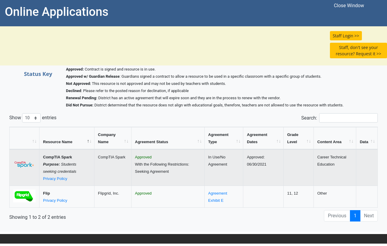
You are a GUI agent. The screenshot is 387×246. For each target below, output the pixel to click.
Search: (339, 118)
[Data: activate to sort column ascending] (367, 138)
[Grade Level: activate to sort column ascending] (299, 138)
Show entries (32, 118)
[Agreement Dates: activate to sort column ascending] (263, 138)
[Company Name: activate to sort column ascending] (112, 138)
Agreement (217, 193)
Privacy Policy (55, 178)
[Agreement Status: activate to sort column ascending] (168, 138)
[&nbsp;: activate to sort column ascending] (24, 138)
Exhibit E (216, 200)
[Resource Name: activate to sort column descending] (66, 138)
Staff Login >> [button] (346, 36)
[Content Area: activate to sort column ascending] (335, 138)
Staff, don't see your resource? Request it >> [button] (358, 50)
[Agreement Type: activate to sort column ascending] (224, 138)
